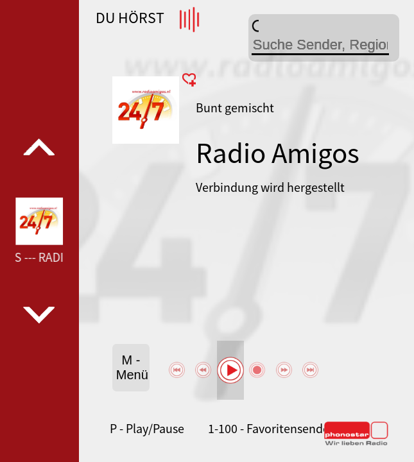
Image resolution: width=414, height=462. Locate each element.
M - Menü (132, 367)
